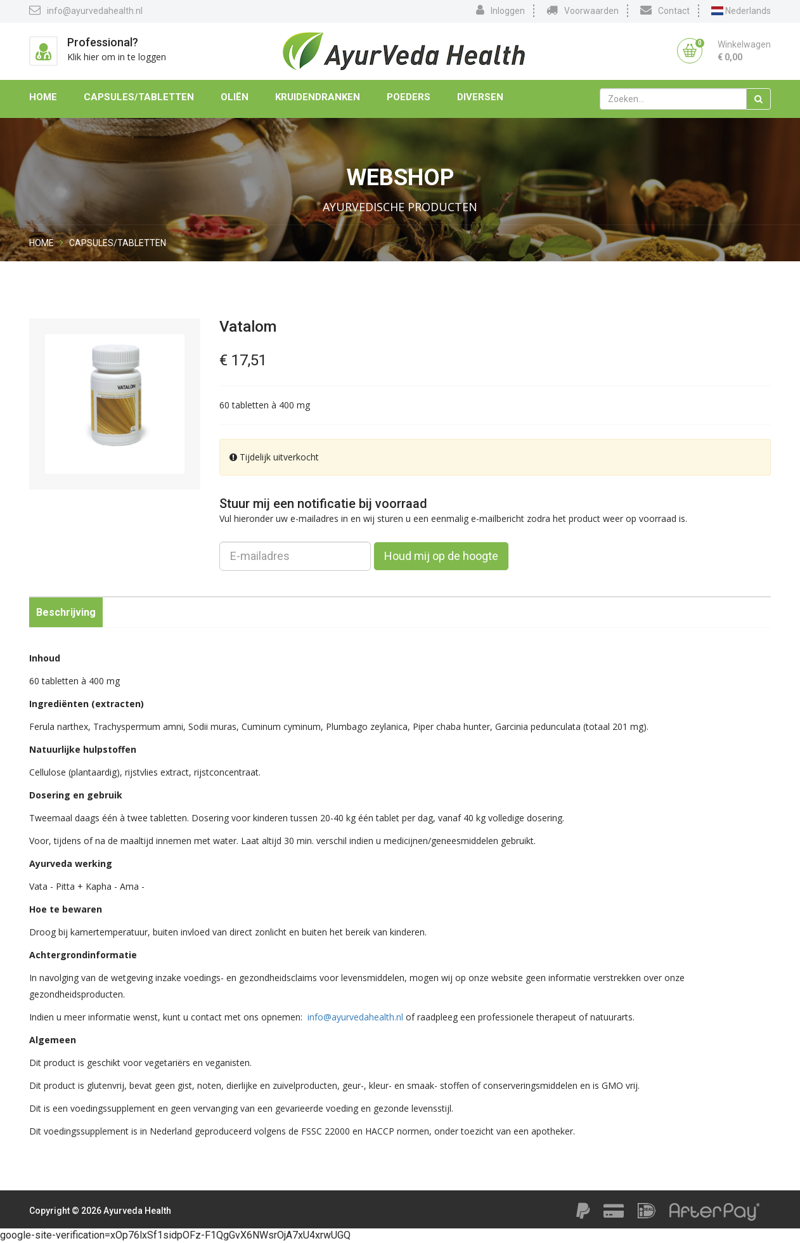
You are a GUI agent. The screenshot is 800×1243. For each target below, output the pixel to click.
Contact (665, 10)
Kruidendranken (317, 97)
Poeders (408, 97)
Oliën (234, 97)
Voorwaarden (582, 10)
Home (43, 97)
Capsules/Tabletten (139, 97)
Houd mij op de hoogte (441, 556)
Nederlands (741, 11)
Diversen (480, 97)
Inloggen (500, 10)
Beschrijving (66, 612)
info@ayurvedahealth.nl (86, 10)
